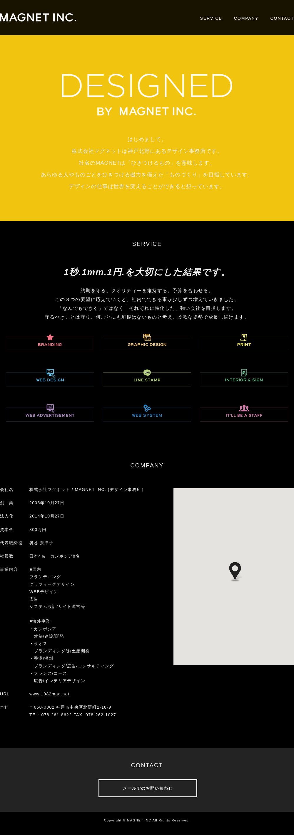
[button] (235, 572)
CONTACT (282, 18)
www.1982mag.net (49, 694)
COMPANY (246, 18)
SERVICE (211, 18)
